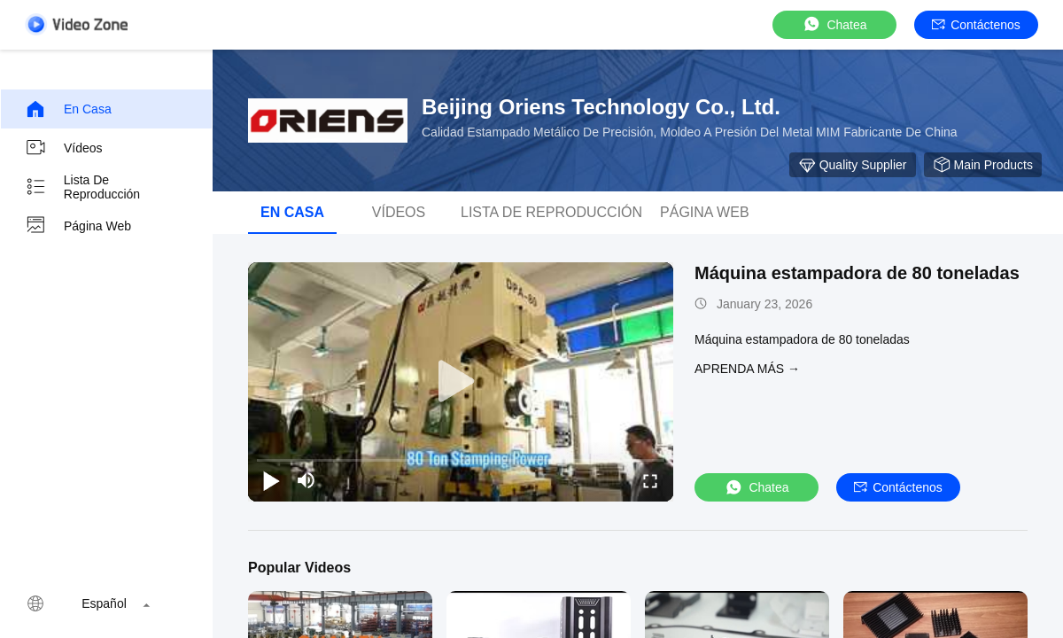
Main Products (983, 165)
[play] (460, 382)
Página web (78, 226)
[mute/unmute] (306, 480)
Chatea (834, 24)
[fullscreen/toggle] (650, 480)
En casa (68, 109)
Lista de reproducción (82, 187)
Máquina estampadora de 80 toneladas (857, 273)
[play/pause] (271, 480)
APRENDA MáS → (747, 369)
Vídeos (64, 148)
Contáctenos (976, 25)
